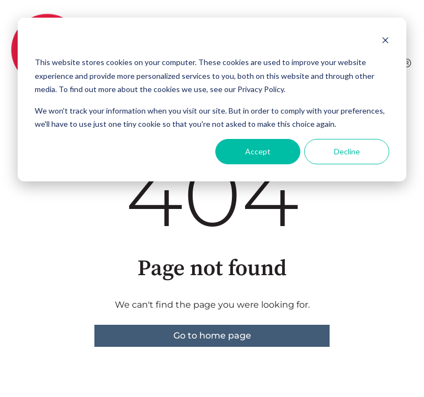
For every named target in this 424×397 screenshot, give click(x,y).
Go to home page (212, 335)
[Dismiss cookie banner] (385, 42)
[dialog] (212, 99)
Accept (258, 151)
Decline (347, 151)
